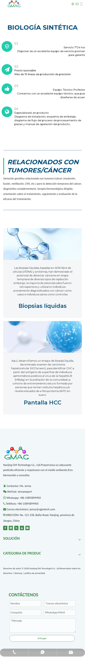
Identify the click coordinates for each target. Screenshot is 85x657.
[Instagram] (27, 527)
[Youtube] (22, 527)
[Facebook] (5, 527)
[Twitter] (16, 527)
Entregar (42, 638)
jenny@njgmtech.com (42, 509)
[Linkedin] (11, 527)
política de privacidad (34, 573)
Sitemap (18, 573)
